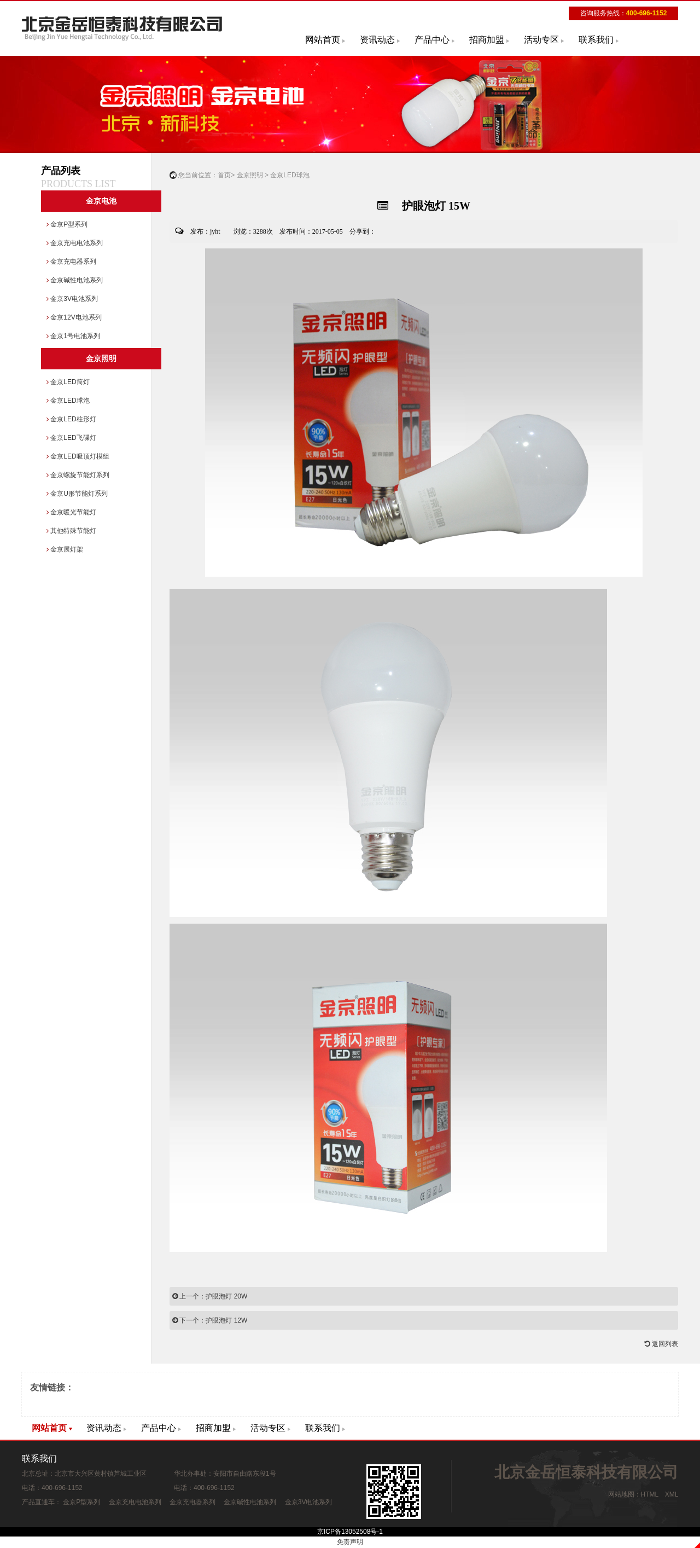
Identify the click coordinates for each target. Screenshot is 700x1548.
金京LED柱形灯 (71, 419)
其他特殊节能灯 (71, 531)
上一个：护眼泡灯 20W (209, 1296)
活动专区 (541, 39)
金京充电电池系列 (74, 243)
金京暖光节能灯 (71, 512)
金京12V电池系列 (74, 317)
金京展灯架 (64, 549)
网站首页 (322, 39)
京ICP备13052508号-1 (350, 1531)
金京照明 (101, 359)
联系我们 (596, 39)
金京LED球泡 (68, 400)
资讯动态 (377, 39)
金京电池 (101, 201)
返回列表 (661, 1344)
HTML (649, 1494)
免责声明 (350, 1542)
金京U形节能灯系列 (77, 493)
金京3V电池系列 (72, 299)
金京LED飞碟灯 (71, 438)
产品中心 (432, 39)
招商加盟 (486, 39)
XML (671, 1494)
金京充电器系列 (71, 261)
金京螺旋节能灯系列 (77, 475)
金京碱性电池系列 (74, 280)
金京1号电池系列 (73, 336)
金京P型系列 (67, 224)
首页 (224, 175)
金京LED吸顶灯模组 (77, 456)
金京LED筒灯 (68, 382)
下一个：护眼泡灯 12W (209, 1320)
